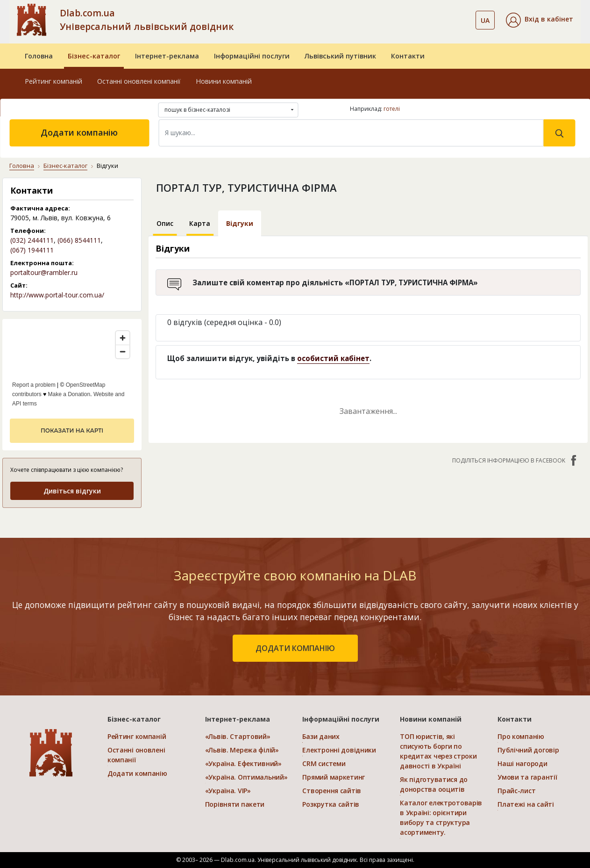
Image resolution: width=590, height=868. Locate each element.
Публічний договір (528, 749)
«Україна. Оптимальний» (246, 777)
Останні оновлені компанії (139, 81)
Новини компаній (224, 81)
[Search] (351, 132)
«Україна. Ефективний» (243, 763)
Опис (164, 223)
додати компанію (295, 648)
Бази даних (320, 736)
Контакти (408, 55)
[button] (539, 20)
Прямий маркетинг (333, 777)
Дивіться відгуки (72, 490)
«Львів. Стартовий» (237, 736)
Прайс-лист (516, 790)
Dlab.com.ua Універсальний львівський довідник (147, 20)
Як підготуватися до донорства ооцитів (434, 784)
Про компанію (521, 736)
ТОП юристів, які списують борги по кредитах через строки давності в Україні (438, 751)
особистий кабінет (333, 358)
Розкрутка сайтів (330, 804)
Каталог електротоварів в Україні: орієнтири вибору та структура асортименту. (441, 817)
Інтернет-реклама (167, 55)
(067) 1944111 (32, 250)
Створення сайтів (331, 790)
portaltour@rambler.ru (44, 272)
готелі (392, 109)
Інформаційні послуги (252, 55)
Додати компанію (79, 132)
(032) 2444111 (32, 240)
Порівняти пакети (235, 804)
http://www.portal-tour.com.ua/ (57, 294)
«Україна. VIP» (228, 790)
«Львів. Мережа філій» (242, 749)
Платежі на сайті (526, 804)
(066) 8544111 (79, 240)
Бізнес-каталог (94, 55)
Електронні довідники (339, 749)
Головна (39, 55)
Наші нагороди (522, 763)
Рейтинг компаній (53, 81)
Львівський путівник (340, 55)
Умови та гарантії (527, 777)
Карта (199, 223)
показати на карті (72, 430)
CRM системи (323, 763)
